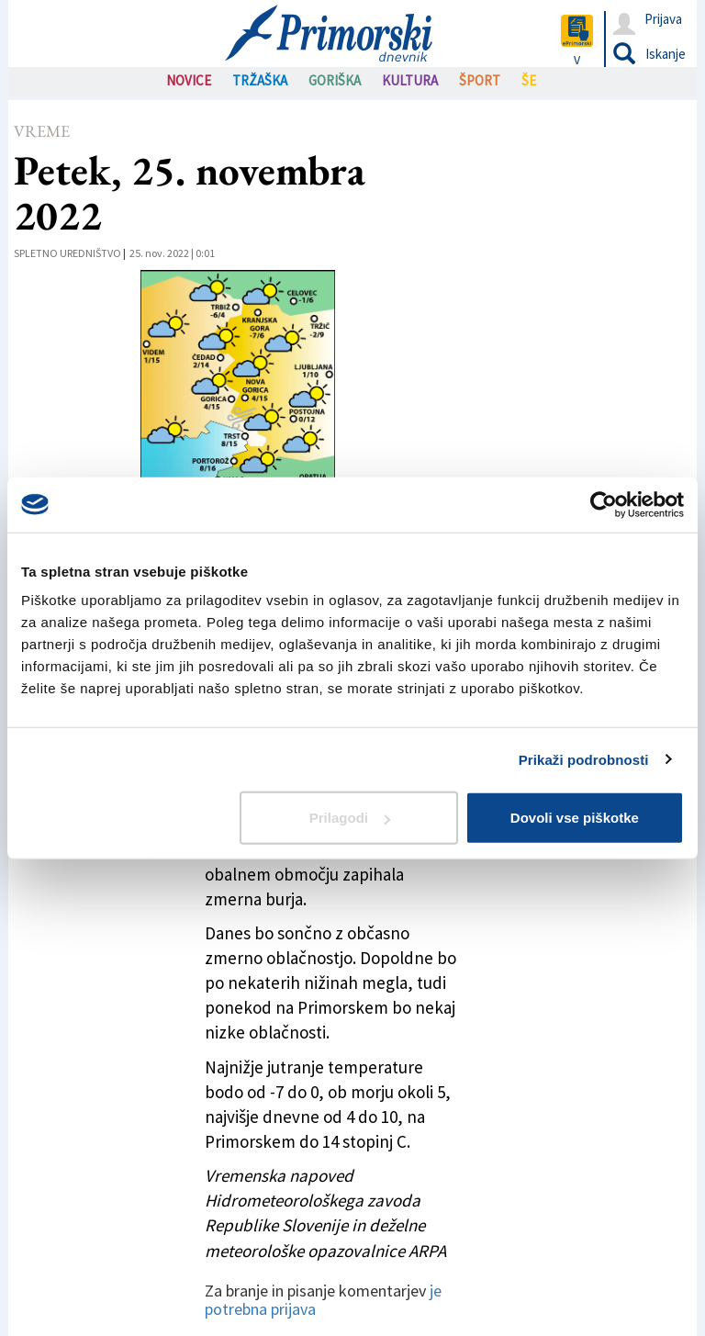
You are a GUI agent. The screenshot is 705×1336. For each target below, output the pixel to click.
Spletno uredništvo (67, 253)
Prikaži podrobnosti (584, 759)
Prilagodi (349, 817)
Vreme (42, 130)
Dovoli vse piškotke (574, 817)
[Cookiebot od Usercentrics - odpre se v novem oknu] (603, 504)
